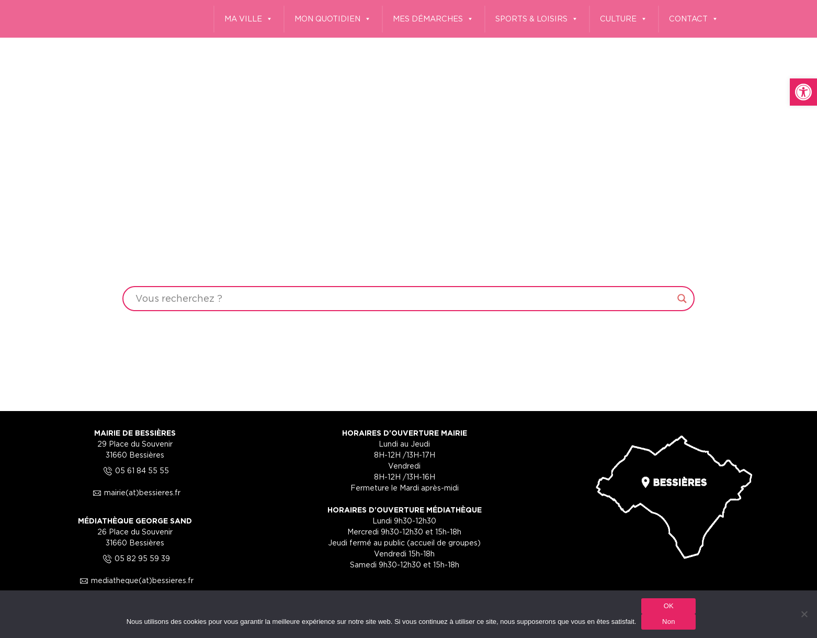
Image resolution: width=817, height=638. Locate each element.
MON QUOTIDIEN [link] (332, 19)
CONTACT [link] (694, 19)
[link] (803, 92)
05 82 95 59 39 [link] (135, 558)
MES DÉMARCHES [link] (433, 19)
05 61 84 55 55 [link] (134, 470)
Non (668, 621)
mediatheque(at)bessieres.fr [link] (135, 580)
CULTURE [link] (624, 19)
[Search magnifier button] (682, 298)
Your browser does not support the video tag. (408, 204)
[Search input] (403, 298)
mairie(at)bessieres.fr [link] (134, 492)
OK (669, 606)
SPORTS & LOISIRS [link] (536, 19)
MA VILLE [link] (248, 19)
